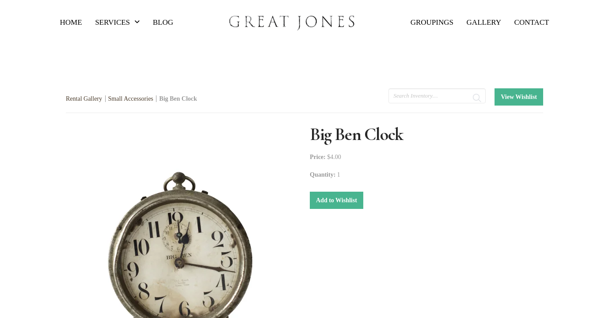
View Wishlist (519, 97)
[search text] (437, 95)
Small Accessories (130, 98)
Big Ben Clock (178, 98)
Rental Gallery (84, 98)
